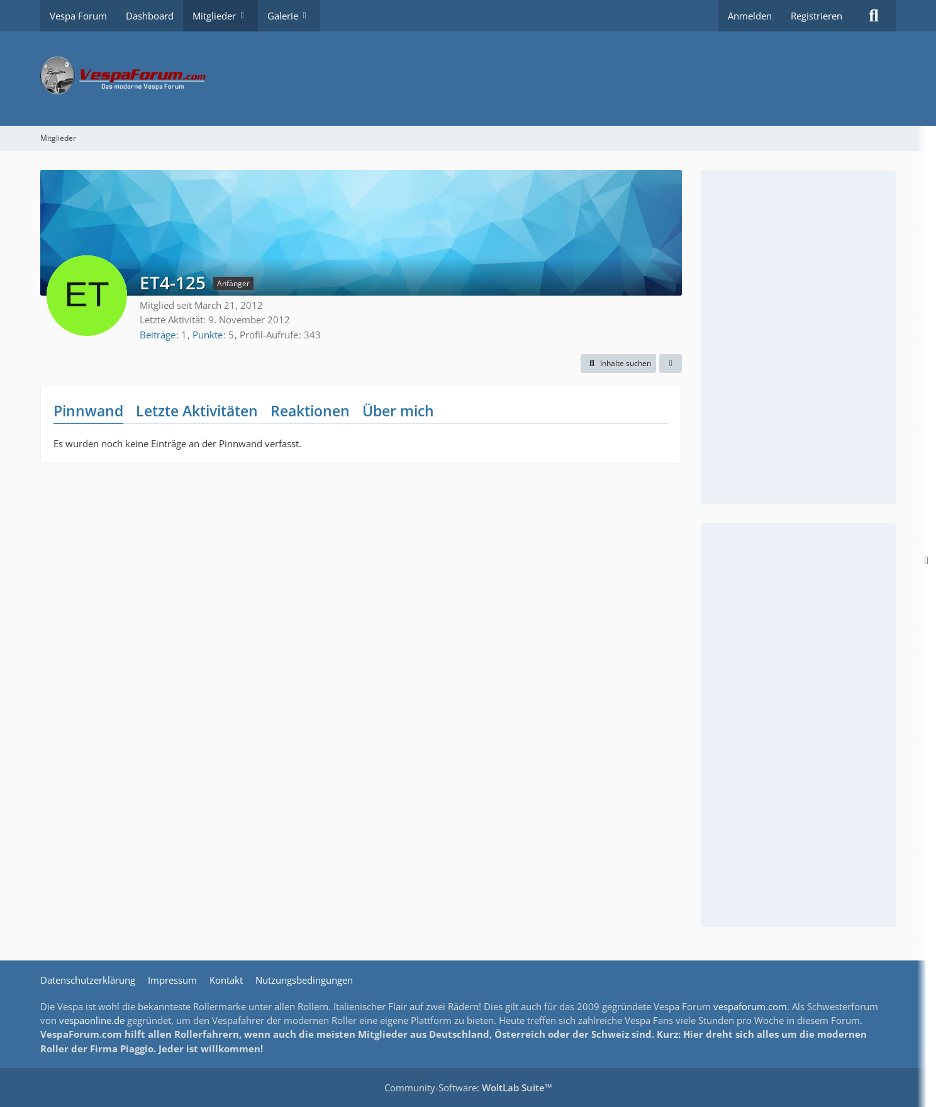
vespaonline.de (92, 1020)
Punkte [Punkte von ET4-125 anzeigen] (207, 334)
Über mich (398, 411)
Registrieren (816, 15)
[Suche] (874, 15)
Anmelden (750, 15)
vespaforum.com (750, 1006)
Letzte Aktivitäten (197, 411)
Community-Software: (468, 1087)
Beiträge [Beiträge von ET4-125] (158, 334)
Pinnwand (88, 411)
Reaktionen (310, 411)
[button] (618, 363)
